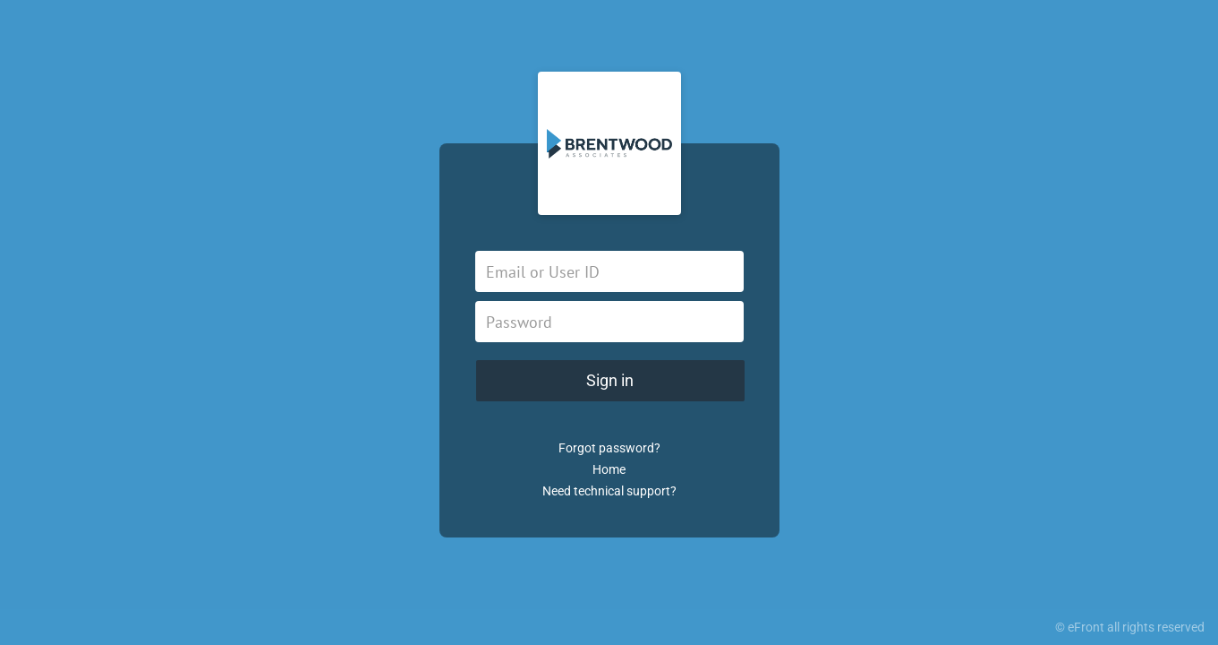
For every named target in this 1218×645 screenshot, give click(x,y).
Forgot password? (609, 448)
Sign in (610, 380)
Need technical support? (609, 491)
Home (609, 469)
